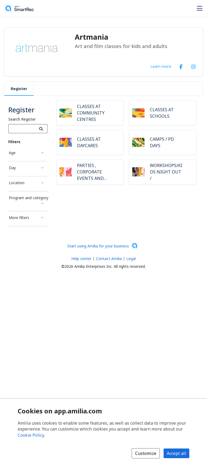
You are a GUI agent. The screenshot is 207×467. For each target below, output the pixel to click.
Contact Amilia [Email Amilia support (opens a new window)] (109, 258)
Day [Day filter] (12, 167)
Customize (145, 453)
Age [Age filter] (12, 152)
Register (19, 88)
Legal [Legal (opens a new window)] (131, 258)
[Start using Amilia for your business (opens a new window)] (102, 245)
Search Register (22, 119)
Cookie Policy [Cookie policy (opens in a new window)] (31, 435)
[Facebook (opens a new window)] (181, 65)
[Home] (19, 8)
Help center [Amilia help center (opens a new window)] (81, 258)
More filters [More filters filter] (19, 217)
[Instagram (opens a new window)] (193, 65)
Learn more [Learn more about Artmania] (160, 66)
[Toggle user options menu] (199, 8)
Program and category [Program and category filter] (28, 197)
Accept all (176, 453)
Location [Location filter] (16, 182)
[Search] (41, 128)
